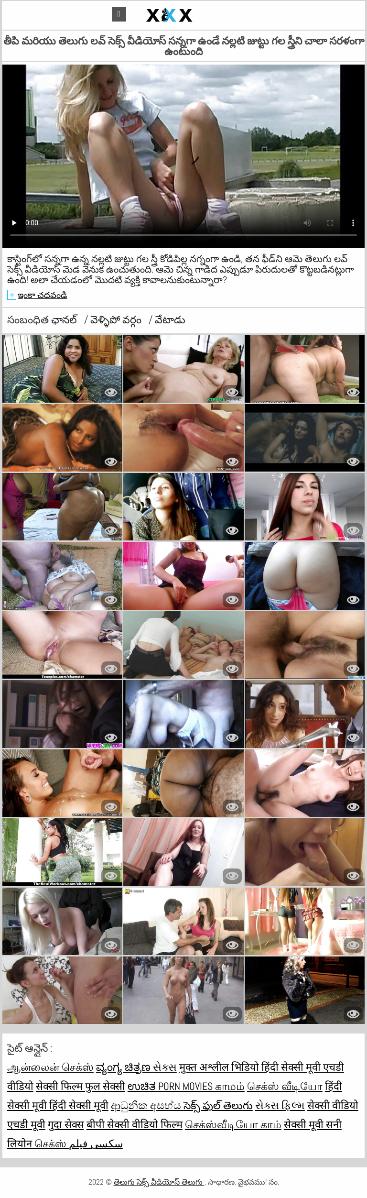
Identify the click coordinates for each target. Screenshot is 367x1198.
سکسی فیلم (96, 1143)
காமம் (230, 1086)
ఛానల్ (65, 319)
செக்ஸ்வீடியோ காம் (233, 1124)
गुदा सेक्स (66, 1124)
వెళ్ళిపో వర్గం (117, 319)
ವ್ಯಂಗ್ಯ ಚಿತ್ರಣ (124, 1067)
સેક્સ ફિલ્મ (280, 1105)
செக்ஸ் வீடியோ (285, 1086)
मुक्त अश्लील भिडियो (220, 1067)
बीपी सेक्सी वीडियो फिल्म (134, 1124)
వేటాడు (170, 319)
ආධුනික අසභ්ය (147, 1105)
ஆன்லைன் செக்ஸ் (50, 1067)
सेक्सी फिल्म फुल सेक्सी (80, 1086)
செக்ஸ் (51, 1143)
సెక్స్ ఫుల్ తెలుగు (218, 1105)
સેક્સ (165, 1067)
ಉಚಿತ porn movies (171, 1086)
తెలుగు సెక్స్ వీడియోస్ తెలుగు (159, 1182)
